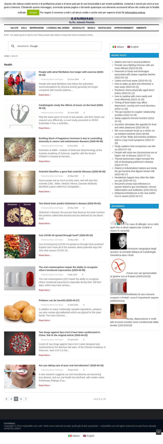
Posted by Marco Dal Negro (52, 79)
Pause (6, 34)
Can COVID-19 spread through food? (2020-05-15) (66, 235)
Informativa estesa (135, 12)
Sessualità (78, 28)
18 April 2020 (73, 370)
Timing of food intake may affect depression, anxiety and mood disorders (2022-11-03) (135, 105)
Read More (45, 95)
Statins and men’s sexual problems (132, 62)
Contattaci (9, 423)
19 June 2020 (73, 113)
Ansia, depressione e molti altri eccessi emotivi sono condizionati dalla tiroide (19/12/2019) (134, 322)
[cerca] (54, 46)
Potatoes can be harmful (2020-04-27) (59, 300)
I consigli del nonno (58, 28)
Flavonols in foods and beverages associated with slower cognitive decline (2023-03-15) (135, 74)
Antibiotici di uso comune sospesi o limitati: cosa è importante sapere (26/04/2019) (134, 297)
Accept (33, 12)
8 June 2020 (73, 146)
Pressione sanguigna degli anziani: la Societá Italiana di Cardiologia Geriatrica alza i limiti (133, 252)
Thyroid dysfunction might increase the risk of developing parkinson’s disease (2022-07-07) (134, 161)
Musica (91, 28)
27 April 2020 (73, 305)
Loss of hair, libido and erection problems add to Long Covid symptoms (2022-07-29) (135, 140)
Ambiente (141, 28)
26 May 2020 (73, 176)
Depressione (37, 28)
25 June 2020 (73, 79)
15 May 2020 (73, 240)
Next (7, 35)
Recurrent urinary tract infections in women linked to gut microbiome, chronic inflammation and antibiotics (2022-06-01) (136, 186)
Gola (24, 28)
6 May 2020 (72, 275)
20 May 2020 (73, 208)
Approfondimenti (123, 28)
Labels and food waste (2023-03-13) (133, 80)
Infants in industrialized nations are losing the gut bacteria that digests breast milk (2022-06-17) (136, 171)
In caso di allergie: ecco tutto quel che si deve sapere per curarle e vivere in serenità (134, 227)
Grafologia (104, 28)
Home (6, 56)
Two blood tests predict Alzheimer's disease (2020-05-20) (70, 203)
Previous (4, 35)
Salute (14, 28)
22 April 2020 (73, 340)
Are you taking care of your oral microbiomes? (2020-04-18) (71, 365)
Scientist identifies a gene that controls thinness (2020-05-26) (72, 171)
